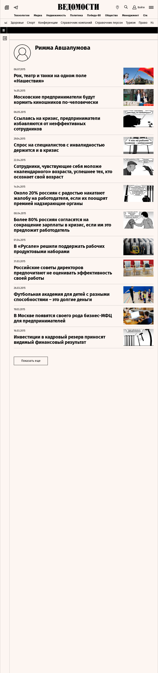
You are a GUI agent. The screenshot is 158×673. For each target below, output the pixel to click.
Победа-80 (94, 15)
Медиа (38, 15)
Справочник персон (109, 23)
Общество (111, 15)
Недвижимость (56, 15)
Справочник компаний (76, 23)
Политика (76, 15)
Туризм (130, 23)
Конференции (48, 23)
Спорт (31, 23)
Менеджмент (130, 15)
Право (143, 23)
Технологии (22, 15)
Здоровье (17, 23)
